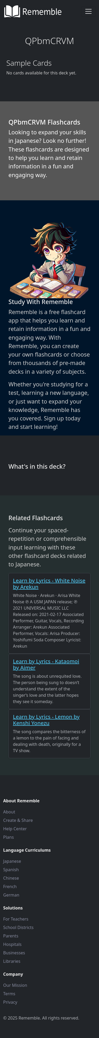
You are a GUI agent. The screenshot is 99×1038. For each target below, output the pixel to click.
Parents (10, 936)
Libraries (11, 961)
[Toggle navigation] (88, 11)
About (9, 812)
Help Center (15, 829)
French (10, 886)
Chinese (11, 878)
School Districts (18, 927)
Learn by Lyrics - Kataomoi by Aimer (46, 664)
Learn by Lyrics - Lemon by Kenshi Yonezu (46, 720)
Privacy (10, 1002)
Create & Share (18, 820)
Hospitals (12, 944)
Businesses (14, 953)
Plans (8, 837)
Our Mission (15, 985)
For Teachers (15, 919)
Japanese (12, 861)
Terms (9, 994)
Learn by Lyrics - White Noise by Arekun (49, 583)
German (11, 895)
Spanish (11, 870)
